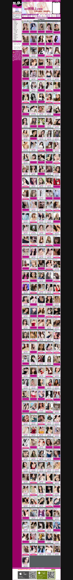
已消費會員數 (16, 23)
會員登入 (17, 8)
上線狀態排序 (16, 34)
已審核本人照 (16, 37)
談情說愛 (15, 38)
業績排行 (15, 20)
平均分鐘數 (15, 24)
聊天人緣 (15, 28)
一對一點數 (15, 32)
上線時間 (15, 27)
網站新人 (15, 33)
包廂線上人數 (16, 29)
